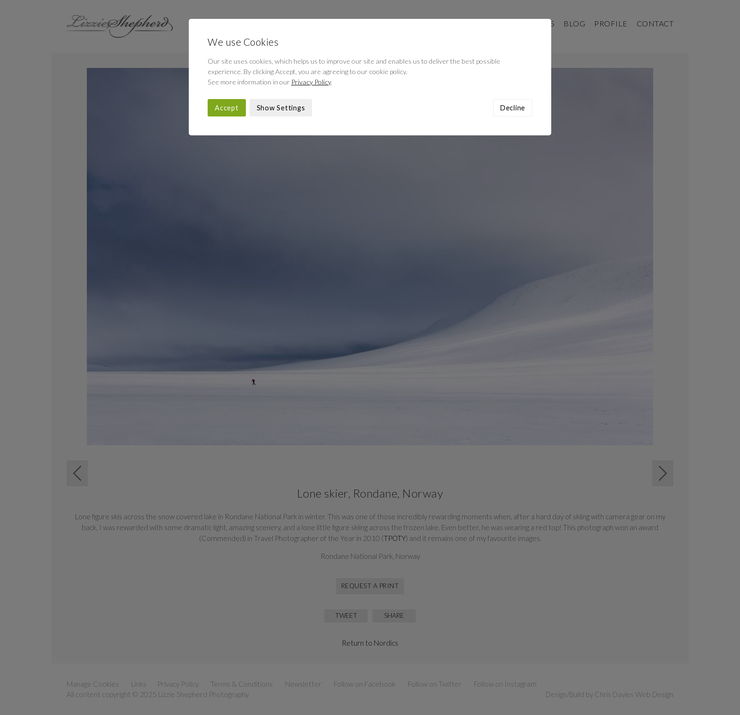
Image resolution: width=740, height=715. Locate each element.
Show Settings (281, 108)
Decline (512, 108)
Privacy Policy (311, 82)
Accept (227, 108)
